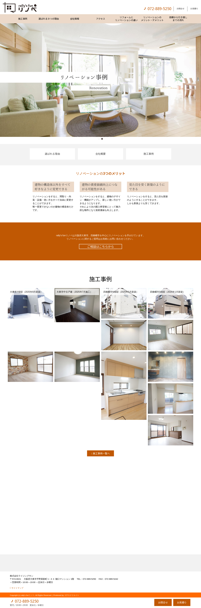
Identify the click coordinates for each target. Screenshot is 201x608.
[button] (99, 139)
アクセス (100, 18)
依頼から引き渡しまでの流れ (178, 18)
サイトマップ (17, 588)
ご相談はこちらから (100, 246)
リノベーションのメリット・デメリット (152, 18)
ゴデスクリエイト (71, 595)
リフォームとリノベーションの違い (126, 18)
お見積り (194, 8)
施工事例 (22, 18)
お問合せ (180, 8)
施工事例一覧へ (101, 453)
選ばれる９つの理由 (49, 18)
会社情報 (74, 18)
